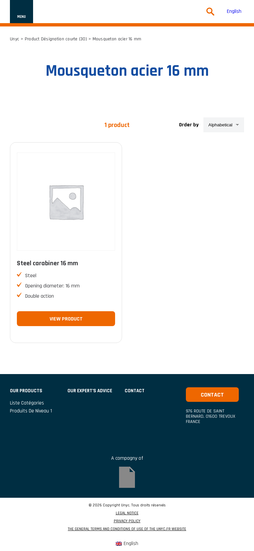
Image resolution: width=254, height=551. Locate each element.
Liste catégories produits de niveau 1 (31, 407)
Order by (189, 124)
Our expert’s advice (89, 391)
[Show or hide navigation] (21, 11)
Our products (26, 391)
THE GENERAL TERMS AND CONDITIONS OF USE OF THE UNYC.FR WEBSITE (127, 529)
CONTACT (135, 391)
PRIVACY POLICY (127, 521)
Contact (212, 395)
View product (66, 319)
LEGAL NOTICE (127, 513)
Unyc (14, 39)
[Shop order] (223, 124)
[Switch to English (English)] (234, 11)
